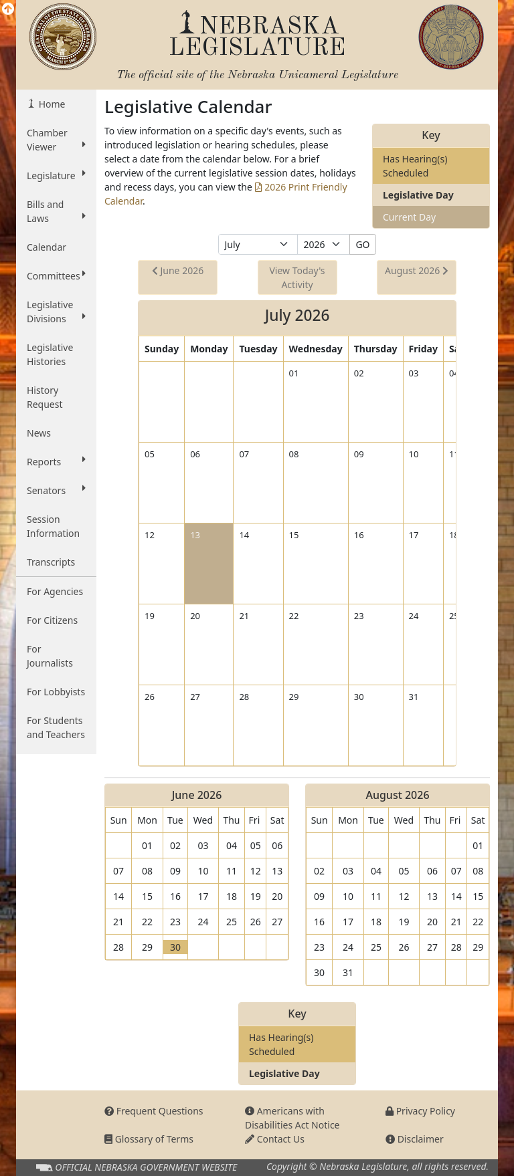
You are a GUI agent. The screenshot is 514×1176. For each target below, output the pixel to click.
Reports (56, 461)
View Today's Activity (297, 277)
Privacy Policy (420, 1110)
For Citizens (52, 620)
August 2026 (416, 270)
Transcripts (51, 562)
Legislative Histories (50, 354)
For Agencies (55, 591)
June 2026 (177, 270)
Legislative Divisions (56, 311)
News (39, 433)
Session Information (53, 526)
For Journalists (50, 655)
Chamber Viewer (56, 139)
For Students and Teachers (56, 727)
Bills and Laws (56, 211)
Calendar (46, 247)
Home (50, 104)
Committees (56, 275)
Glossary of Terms (148, 1139)
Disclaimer (415, 1139)
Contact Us (275, 1139)
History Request (45, 397)
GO (362, 244)
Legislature (56, 175)
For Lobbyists (56, 691)
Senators (56, 490)
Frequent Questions (153, 1110)
